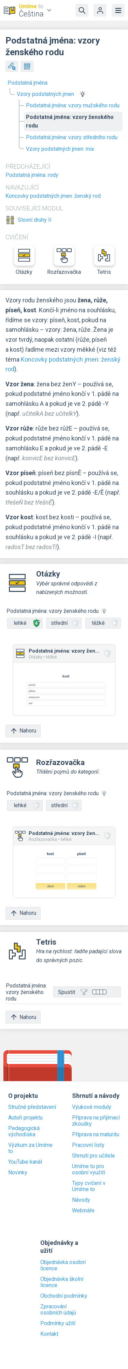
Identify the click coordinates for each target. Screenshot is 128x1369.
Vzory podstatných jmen (45, 94)
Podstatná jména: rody (31, 175)
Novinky (17, 1173)
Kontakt (49, 1334)
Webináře (83, 1211)
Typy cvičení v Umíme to (88, 1186)
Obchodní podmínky (63, 1296)
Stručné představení (32, 1107)
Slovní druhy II (35, 220)
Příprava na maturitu (95, 1134)
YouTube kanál (25, 1162)
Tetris (104, 260)
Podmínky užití (57, 1323)
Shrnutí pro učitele (93, 1156)
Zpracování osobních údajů (58, 1310)
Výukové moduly (91, 1107)
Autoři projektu (25, 1118)
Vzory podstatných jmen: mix (60, 149)
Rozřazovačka (64, 260)
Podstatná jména (27, 83)
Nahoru (23, 731)
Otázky (24, 260)
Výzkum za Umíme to (30, 1148)
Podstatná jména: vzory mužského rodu (72, 105)
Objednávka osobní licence (63, 1265)
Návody (81, 1200)
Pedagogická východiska (24, 1131)
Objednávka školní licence (61, 1282)
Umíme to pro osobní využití (88, 1169)
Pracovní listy (88, 1145)
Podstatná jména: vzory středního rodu (71, 137)
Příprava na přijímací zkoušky (96, 1121)
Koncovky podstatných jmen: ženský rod (53, 196)
